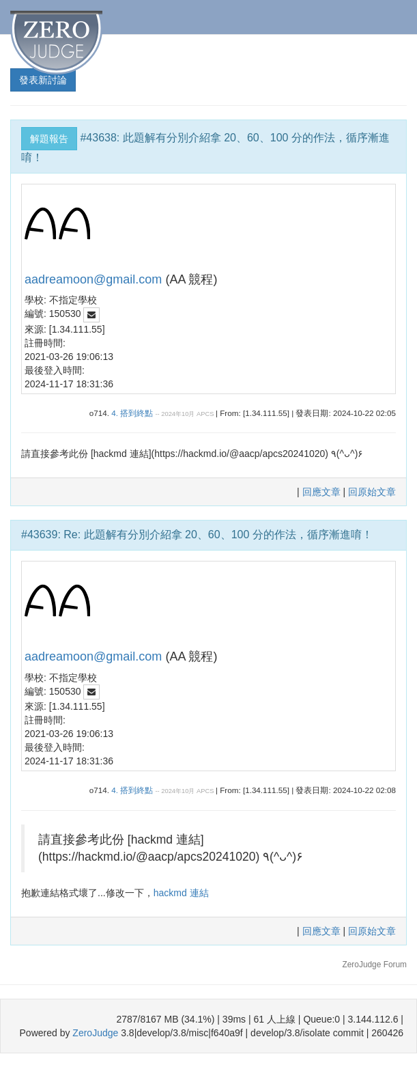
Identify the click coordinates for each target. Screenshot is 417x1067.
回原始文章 (372, 491)
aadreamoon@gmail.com (93, 279)
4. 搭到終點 (132, 412)
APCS (205, 414)
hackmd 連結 (181, 892)
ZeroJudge (95, 1032)
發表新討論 (43, 79)
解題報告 (49, 138)
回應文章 (322, 491)
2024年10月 (178, 414)
